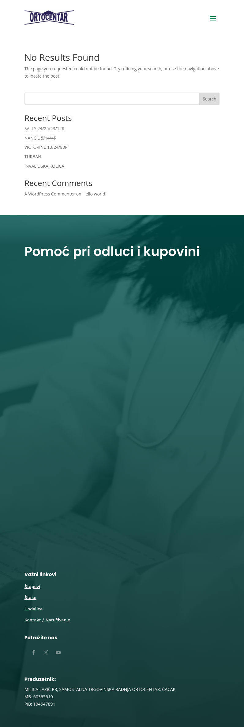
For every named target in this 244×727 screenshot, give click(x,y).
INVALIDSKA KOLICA (44, 166)
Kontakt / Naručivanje (47, 619)
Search (209, 99)
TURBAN (32, 156)
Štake (30, 597)
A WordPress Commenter (49, 194)
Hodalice (33, 608)
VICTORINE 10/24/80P (46, 147)
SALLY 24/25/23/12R (44, 128)
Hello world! (94, 194)
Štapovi (32, 586)
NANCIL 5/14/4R (40, 138)
